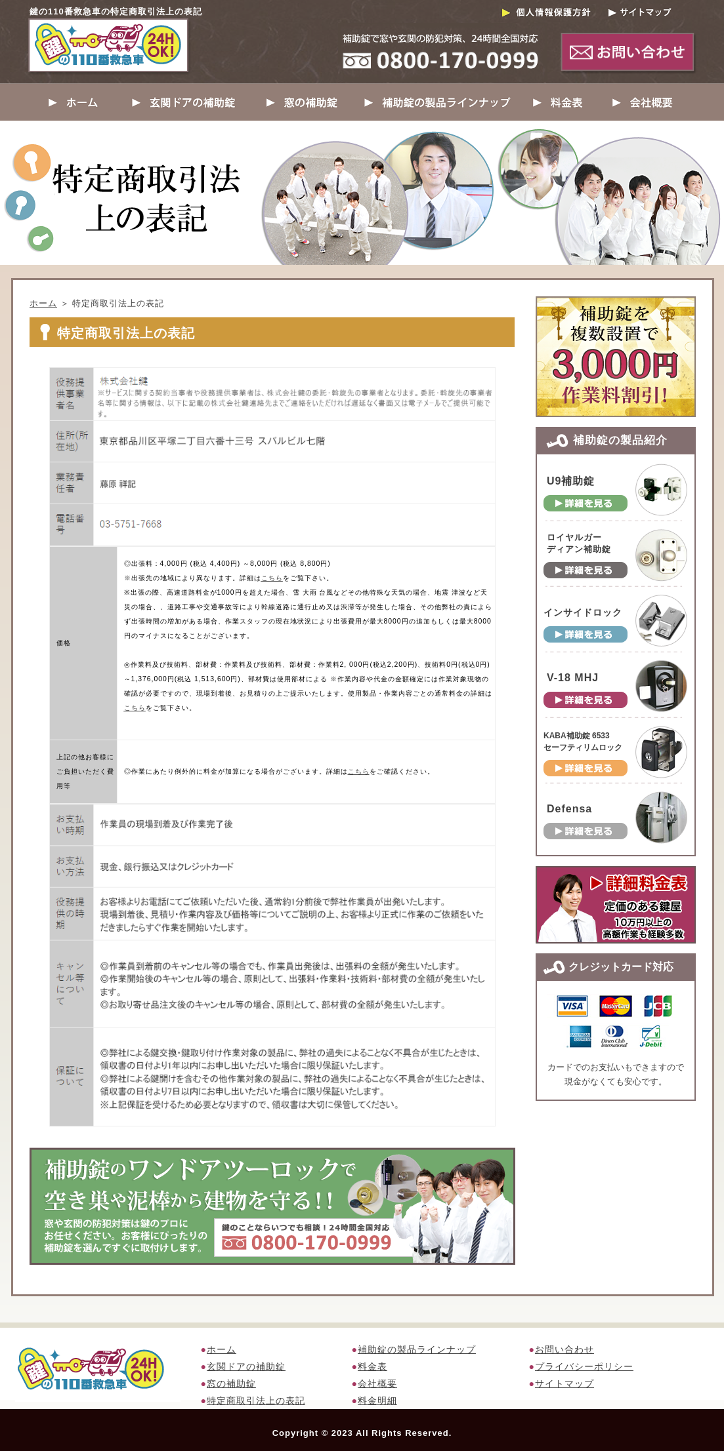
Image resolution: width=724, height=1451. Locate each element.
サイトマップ (564, 1383)
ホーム (43, 303)
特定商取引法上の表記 (256, 1400)
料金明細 (377, 1400)
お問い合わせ (564, 1349)
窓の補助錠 (231, 1383)
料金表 (372, 1366)
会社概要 (377, 1383)
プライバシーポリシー (584, 1366)
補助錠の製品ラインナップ (417, 1349)
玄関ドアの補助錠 (246, 1366)
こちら (272, 578)
